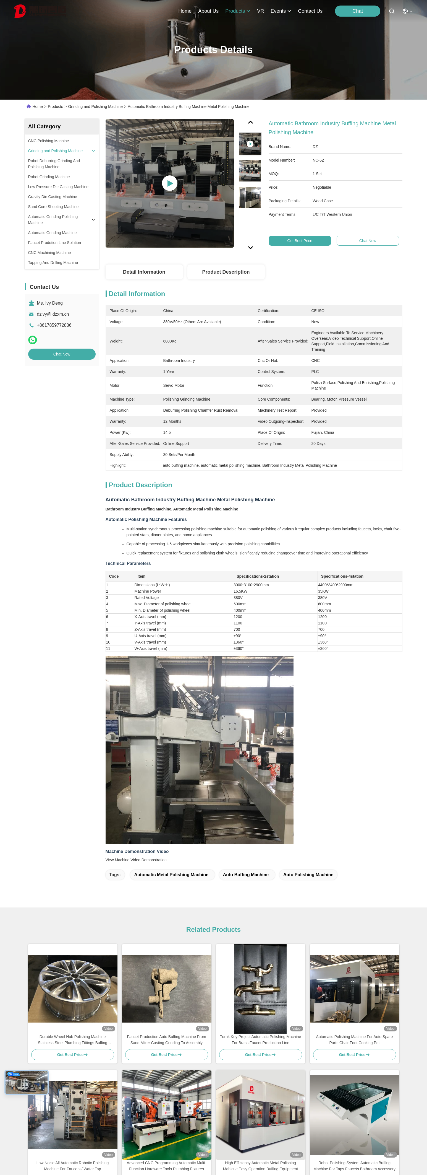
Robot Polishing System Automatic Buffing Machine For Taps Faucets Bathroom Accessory (354, 1166)
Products (55, 106)
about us (208, 11)
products (237, 11)
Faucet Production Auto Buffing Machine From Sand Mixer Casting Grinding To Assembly (166, 1039)
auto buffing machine (246, 874)
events (281, 11)
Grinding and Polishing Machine (95, 106)
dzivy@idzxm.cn (53, 314)
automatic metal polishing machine (171, 874)
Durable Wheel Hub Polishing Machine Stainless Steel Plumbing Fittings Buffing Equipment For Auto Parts (72, 1040)
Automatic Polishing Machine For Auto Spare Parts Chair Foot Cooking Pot (354, 1039)
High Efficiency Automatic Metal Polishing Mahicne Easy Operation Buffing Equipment (260, 1166)
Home (185, 11)
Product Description (226, 272)
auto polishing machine (308, 874)
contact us (310, 11)
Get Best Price (301, 241)
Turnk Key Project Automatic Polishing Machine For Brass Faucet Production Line (260, 1039)
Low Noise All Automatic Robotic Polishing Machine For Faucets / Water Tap (72, 1166)
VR (260, 11)
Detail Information (144, 272)
